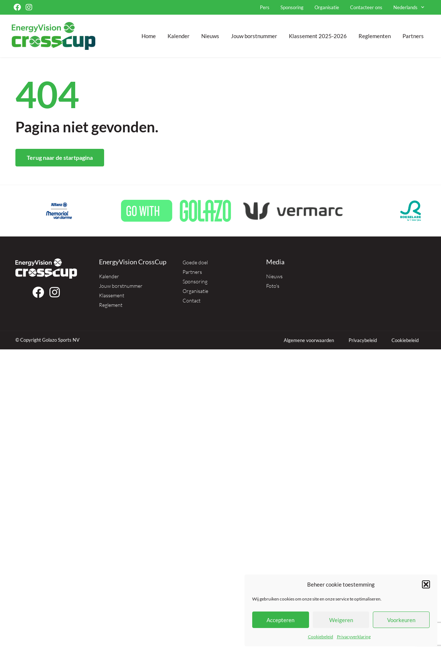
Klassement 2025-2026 (318, 36)
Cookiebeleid (320, 636)
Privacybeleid (363, 340)
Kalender (179, 36)
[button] (426, 584)
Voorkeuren (401, 620)
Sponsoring (292, 7)
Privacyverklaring (354, 636)
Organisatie (327, 7)
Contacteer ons (366, 7)
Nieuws (210, 36)
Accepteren (280, 620)
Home (149, 36)
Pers (264, 7)
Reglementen (375, 36)
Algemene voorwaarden (309, 340)
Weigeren (341, 620)
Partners (413, 36)
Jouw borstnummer (254, 36)
